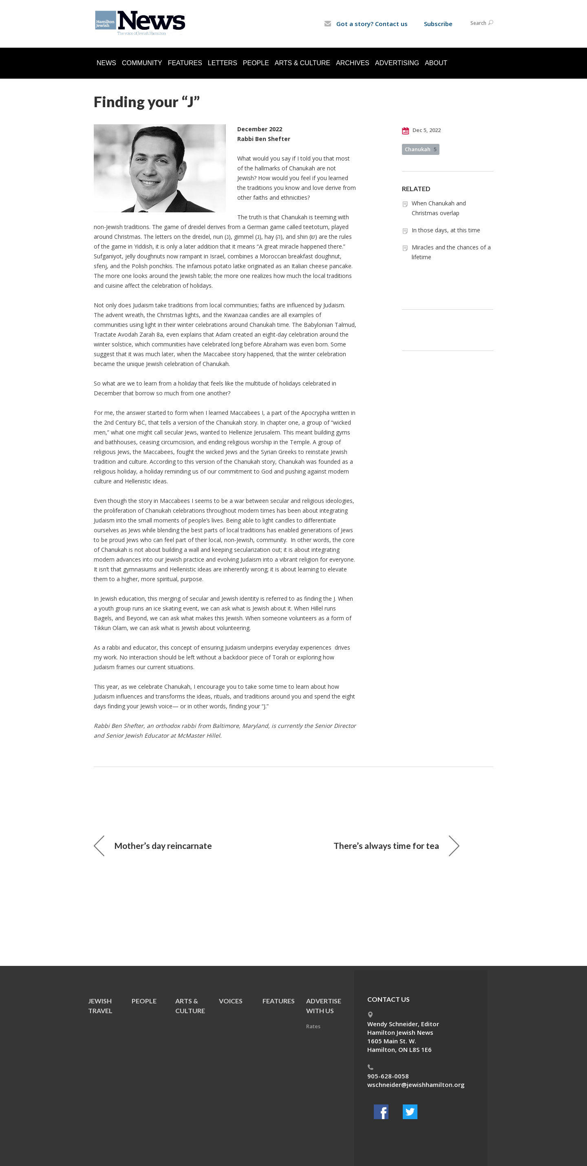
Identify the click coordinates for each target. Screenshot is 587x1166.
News (106, 63)
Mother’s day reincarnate (153, 846)
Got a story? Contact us (366, 24)
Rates (313, 1026)
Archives (352, 63)
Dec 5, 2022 (421, 130)
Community (142, 63)
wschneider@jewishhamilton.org (416, 1084)
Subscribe (438, 24)
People (256, 63)
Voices (231, 1001)
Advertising (397, 63)
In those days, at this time (446, 230)
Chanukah (421, 149)
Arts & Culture (302, 63)
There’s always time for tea (396, 846)
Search (481, 23)
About (436, 63)
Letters (222, 63)
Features (185, 63)
